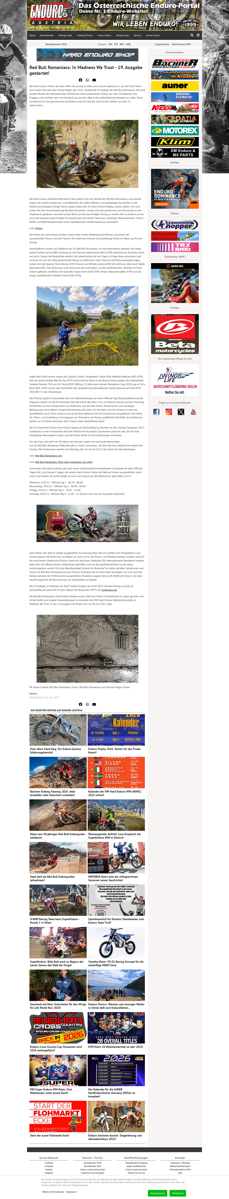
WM (122, 44)
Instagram (49, 1172)
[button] (80, 80)
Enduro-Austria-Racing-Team (92, 1169)
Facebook (49, 1162)
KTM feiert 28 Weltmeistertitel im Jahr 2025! (115, 1047)
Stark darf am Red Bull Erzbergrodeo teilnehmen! (52, 878)
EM (116, 44)
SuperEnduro (162, 44)
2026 (93, 1162)
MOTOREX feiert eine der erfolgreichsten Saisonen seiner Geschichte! (113, 878)
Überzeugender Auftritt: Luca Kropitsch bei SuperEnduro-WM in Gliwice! (114, 835)
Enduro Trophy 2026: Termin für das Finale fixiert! (114, 750)
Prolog (38, 228)
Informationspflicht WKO (180, 1169)
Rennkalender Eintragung (136, 1162)
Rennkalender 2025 (92, 1166)
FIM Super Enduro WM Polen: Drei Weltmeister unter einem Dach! (51, 1091)
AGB (180, 1172)
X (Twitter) (49, 1166)
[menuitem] (32, 35)
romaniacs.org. (109, 589)
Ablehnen (178, 1193)
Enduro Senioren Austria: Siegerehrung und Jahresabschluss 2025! (115, 1137)
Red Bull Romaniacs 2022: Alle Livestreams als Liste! (64, 462)
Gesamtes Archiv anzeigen (92, 1172)
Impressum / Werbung (180, 1162)
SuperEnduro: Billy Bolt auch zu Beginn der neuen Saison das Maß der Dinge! (56, 963)
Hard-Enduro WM (181, 44)
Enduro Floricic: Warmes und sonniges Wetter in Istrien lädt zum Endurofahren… (116, 1006)
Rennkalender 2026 (56, 44)
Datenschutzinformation (180, 1166)
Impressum (71, 1191)
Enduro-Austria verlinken (136, 1169)
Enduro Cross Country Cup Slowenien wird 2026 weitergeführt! (56, 1048)
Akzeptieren (157, 1193)
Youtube (48, 1169)
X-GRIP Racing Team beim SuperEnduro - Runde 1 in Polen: (55, 920)
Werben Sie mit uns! (136, 1172)
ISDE (128, 44)
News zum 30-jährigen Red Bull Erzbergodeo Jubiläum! (57, 835)
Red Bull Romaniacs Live (48, 455)
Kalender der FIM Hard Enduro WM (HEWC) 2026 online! (114, 793)
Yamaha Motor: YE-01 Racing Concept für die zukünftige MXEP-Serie (116, 963)
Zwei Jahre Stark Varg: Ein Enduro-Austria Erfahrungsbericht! (55, 750)
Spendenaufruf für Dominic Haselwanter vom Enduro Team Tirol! (116, 920)
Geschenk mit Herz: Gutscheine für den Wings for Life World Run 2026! (58, 1006)
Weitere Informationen (53, 1191)
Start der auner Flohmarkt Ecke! (49, 1135)
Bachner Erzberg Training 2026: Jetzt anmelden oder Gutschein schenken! (52, 793)
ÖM (110, 44)
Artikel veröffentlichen (136, 1166)
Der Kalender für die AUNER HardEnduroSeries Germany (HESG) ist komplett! (111, 1093)
